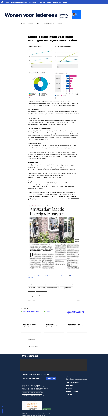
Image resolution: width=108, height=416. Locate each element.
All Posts (23, 23)
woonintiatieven (41, 287)
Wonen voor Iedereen (31, 15)
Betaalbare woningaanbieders (77, 379)
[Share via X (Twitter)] (32, 296)
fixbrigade (71, 284)
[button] (85, 23)
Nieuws (69, 388)
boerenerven (50, 284)
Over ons (69, 385)
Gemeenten (59, 23)
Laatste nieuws (31, 23)
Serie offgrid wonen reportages (29, 325)
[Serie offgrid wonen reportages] (31, 316)
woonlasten (63, 284)
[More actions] (79, 33)
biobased (57, 284)
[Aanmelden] (51, 378)
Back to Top (2, 410)
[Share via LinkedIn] (35, 296)
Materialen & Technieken (48, 23)
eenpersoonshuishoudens (53, 287)
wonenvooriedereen (40, 284)
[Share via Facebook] (28, 296)
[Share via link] (39, 296)
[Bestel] (46, 409)
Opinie (38, 23)
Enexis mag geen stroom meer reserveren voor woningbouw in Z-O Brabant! (76, 325)
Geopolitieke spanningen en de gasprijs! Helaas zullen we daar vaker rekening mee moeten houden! (54, 325)
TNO (62, 287)
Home (68, 376)
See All (85, 308)
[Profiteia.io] (54, 316)
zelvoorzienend (68, 287)
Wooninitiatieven (72, 382)
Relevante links (72, 391)
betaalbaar (31, 284)
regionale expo (32, 287)
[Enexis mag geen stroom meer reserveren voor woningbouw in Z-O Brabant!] (77, 316)
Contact (69, 394)
